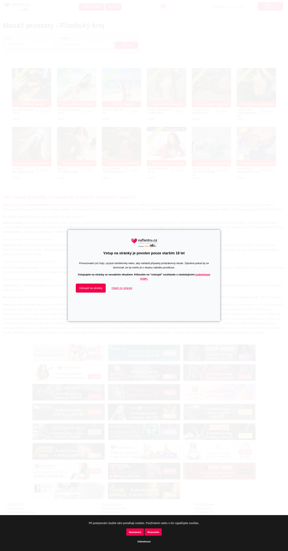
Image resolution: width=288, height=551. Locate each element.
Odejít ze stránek (122, 288)
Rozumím (153, 532)
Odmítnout (143, 541)
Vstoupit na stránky (90, 288)
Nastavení (135, 532)
